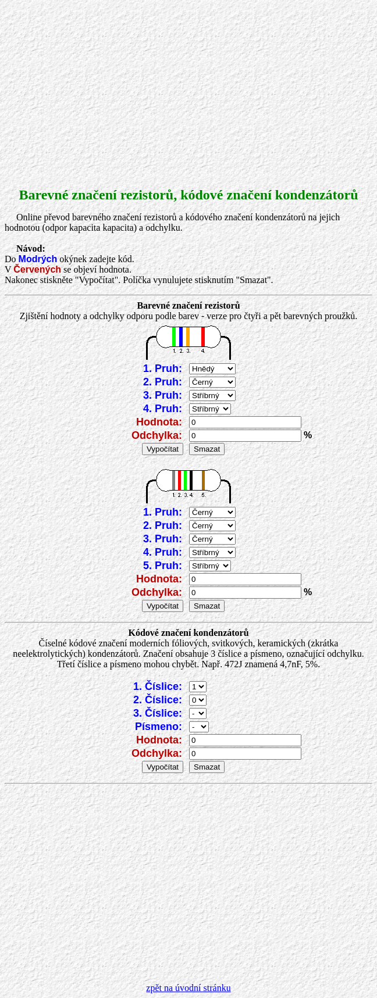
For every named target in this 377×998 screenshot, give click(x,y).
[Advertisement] (188, 86)
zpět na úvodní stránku (188, 988)
